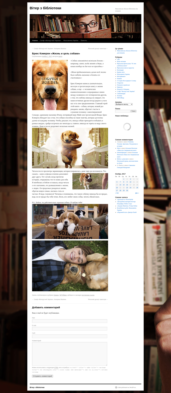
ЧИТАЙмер (63, 295)
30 (127, 190)
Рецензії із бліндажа (123, 89)
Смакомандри (121, 93)
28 (120, 190)
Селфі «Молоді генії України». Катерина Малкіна (49, 48)
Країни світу (121, 72)
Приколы (84, 40)
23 (127, 188)
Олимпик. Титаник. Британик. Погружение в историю (127, 144)
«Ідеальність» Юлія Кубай (125, 199)
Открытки (120, 83)
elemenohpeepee (122, 152)
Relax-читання (121, 61)
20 (117, 188)
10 (130, 182)
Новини (35, 40)
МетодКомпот (121, 76)
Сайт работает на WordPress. (127, 387)
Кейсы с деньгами (122, 159)
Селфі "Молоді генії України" (126, 91)
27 (117, 190)
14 (120, 185)
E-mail (34, 325)
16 (127, 185)
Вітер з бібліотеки (45, 8)
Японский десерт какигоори (98, 48)
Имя (33, 318)
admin (60, 56)
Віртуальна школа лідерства (125, 68)
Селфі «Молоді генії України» (50, 40)
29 (123, 190)
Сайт (33, 333)
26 (137, 188)
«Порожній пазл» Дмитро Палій (127, 212)
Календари (120, 70)
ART (118, 59)
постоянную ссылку (88, 295)
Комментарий (36, 341)
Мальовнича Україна (70, 40)
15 (123, 185)
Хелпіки (119, 96)
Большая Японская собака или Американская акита (128, 155)
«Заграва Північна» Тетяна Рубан (127, 206)
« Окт (117, 193)
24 (130, 188)
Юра (118, 148)
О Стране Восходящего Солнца (126, 81)
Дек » (137, 193)
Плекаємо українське (123, 85)
